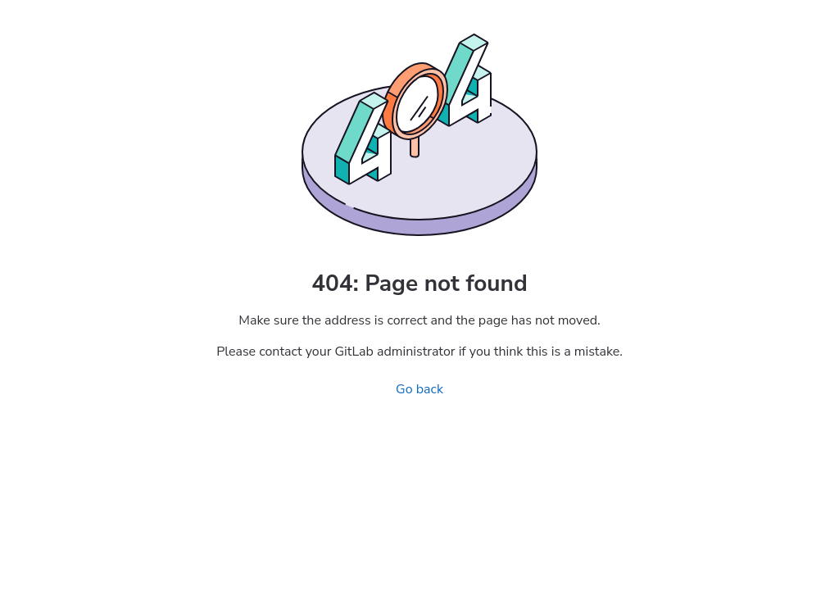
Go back (419, 389)
